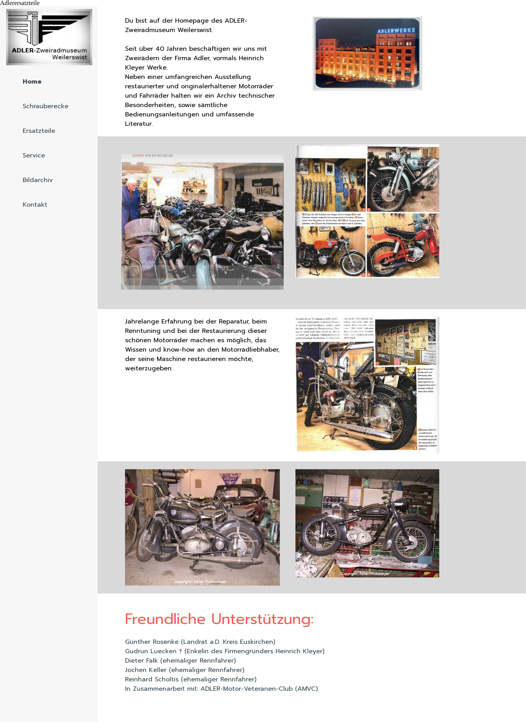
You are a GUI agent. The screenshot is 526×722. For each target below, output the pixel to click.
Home (32, 81)
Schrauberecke (45, 106)
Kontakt (35, 204)
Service (34, 155)
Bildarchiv (38, 180)
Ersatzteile (39, 131)
